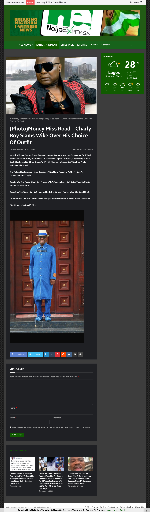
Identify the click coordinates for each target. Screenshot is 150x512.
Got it (123, 510)
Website (57, 417)
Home (14, 118)
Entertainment (46, 44)
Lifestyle (67, 44)
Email (13, 417)
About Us (139, 507)
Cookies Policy (99, 507)
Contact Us (112, 507)
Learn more (111, 510)
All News (25, 44)
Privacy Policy (126, 507)
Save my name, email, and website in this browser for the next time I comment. (51, 427)
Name (13, 408)
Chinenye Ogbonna (16, 149)
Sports (82, 44)
